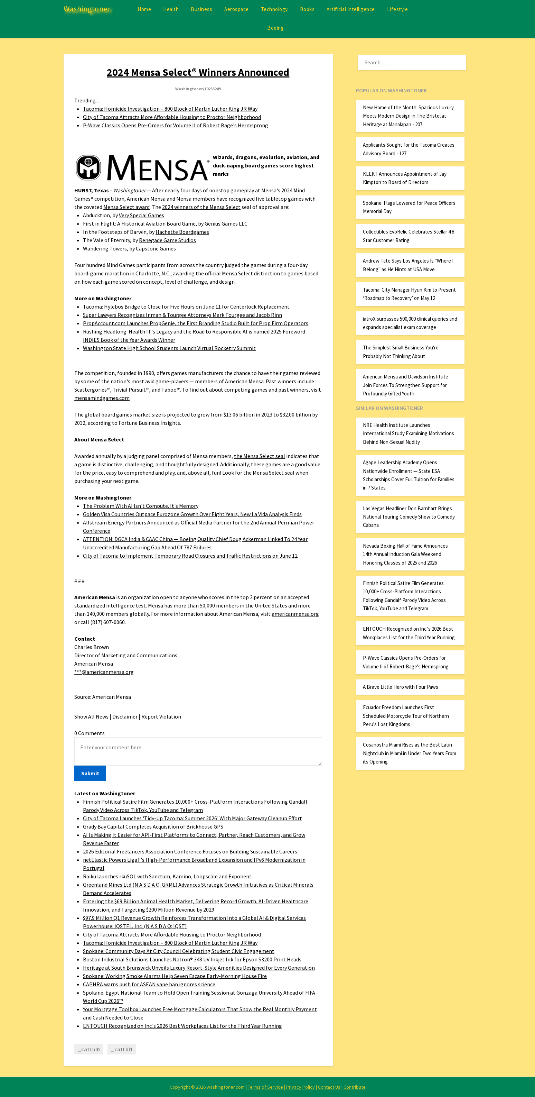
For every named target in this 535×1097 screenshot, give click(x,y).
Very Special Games (141, 215)
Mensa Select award (126, 206)
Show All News (91, 716)
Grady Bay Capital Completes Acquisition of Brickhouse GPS (153, 826)
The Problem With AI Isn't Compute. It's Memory (140, 505)
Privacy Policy (300, 1087)
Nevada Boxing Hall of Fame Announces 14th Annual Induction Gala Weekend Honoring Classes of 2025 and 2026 (405, 554)
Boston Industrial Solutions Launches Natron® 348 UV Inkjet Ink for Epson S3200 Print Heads (192, 959)
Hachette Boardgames (182, 231)
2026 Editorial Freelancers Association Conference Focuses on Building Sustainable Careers (190, 851)
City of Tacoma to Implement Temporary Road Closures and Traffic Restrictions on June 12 (190, 555)
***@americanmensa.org (104, 671)
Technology (274, 9)
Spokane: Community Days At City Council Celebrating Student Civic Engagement (178, 951)
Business (201, 9)
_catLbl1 (122, 1049)
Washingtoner (87, 8)
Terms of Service (265, 1087)
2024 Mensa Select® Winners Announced (198, 72)
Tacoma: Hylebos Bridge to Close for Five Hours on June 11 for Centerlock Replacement (186, 306)
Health (171, 9)
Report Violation (161, 716)
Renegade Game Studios (167, 240)
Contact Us (329, 1087)
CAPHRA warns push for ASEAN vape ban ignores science (149, 984)
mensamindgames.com (102, 397)
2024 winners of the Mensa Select (201, 206)
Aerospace (236, 9)
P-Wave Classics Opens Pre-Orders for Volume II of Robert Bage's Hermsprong (175, 125)
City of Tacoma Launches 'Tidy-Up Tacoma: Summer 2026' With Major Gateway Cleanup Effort (192, 818)
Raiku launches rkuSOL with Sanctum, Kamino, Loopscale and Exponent (167, 876)
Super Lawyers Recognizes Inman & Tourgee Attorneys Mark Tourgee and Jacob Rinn (182, 314)
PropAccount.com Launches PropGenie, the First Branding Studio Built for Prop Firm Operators (195, 323)
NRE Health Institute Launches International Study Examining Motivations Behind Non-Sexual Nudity (408, 433)
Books (307, 9)
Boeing (275, 28)
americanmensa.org (295, 613)
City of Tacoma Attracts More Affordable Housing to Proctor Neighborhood (172, 116)
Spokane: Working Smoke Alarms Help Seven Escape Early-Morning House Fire (175, 975)
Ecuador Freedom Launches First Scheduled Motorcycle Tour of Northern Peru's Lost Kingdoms (406, 716)
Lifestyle (397, 9)
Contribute (355, 1087)
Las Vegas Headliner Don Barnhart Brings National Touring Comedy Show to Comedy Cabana (409, 517)
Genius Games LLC (226, 223)
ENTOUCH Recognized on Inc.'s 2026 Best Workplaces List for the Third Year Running (182, 1025)
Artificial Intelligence (351, 9)
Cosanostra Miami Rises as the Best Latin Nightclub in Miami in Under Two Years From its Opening (409, 753)
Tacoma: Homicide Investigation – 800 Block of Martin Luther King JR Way (170, 108)
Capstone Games (156, 248)
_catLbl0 (89, 1049)
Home (144, 9)
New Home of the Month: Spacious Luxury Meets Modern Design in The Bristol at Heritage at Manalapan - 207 (408, 116)
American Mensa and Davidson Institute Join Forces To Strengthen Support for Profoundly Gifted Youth (405, 385)
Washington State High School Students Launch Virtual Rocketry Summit (169, 348)
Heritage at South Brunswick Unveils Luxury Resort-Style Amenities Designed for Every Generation (199, 967)
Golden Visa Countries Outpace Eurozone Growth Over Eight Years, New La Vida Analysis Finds (192, 514)
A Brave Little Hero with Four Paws (400, 687)
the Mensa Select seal (259, 455)
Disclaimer (125, 716)
